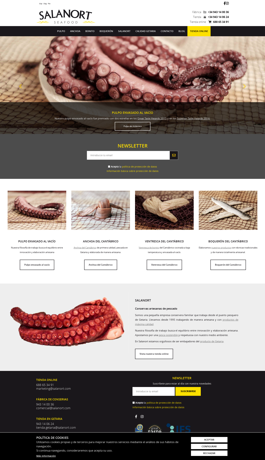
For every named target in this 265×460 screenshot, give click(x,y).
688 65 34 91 (221, 22)
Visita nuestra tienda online (154, 353)
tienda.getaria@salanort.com (56, 427)
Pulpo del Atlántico (133, 126)
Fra (49, 4)
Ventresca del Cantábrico (164, 264)
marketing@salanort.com (53, 388)
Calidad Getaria (146, 31)
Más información (46, 455)
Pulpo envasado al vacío (37, 264)
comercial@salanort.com (53, 408)
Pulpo (61, 31)
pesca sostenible (168, 335)
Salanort (124, 31)
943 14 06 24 (45, 424)
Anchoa (75, 31)
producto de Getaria (211, 341)
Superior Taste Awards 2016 (193, 118)
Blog (181, 31)
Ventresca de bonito (149, 247)
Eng (45, 4)
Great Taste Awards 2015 (152, 118)
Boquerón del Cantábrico (228, 264)
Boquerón (106, 31)
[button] (20, 85)
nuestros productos (221, 247)
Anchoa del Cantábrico (85, 247)
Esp (40, 4)
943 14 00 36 (45, 404)
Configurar (209, 446)
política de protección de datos (139, 166)
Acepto (115, 166)
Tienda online (199, 31)
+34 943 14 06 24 (218, 17)
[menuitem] (61, 31)
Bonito (89, 31)
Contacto (167, 31)
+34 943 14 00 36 (218, 12)
